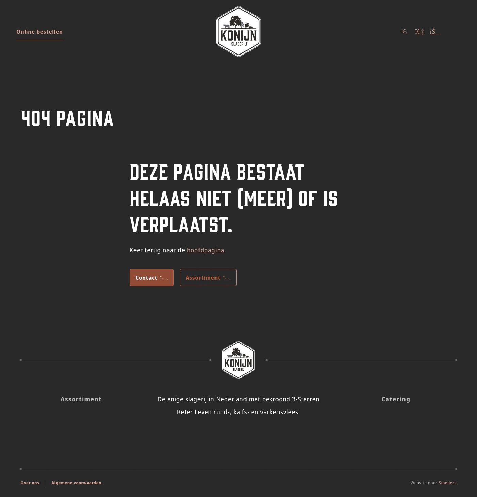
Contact (152, 277)
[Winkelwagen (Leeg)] (435, 31)
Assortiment (208, 277)
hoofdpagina (205, 250)
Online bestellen (39, 31)
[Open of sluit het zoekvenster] (404, 31)
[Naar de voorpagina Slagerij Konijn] (239, 360)
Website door (434, 483)
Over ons (30, 483)
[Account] (420, 31)
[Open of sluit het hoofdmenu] (454, 31)
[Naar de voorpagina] (238, 31)
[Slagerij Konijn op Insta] (229, 433)
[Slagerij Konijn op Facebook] (247, 433)
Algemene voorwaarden (76, 483)
